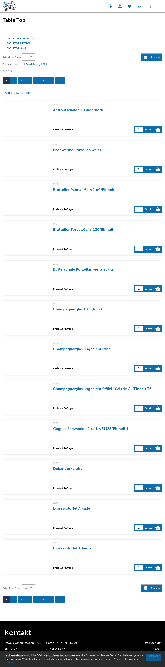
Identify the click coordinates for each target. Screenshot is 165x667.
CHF (44, 64)
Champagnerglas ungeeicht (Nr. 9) (83, 349)
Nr (22, 64)
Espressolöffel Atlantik (72, 548)
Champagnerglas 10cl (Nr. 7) (77, 309)
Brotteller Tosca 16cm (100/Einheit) (84, 229)
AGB (158, 649)
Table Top (23, 93)
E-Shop (8, 93)
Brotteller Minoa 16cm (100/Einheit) (84, 189)
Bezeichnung (33, 64)
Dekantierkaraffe (68, 468)
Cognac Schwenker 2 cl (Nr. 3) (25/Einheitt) (90, 428)
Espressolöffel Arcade (71, 508)
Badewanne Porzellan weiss (77, 150)
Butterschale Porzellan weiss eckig (83, 269)
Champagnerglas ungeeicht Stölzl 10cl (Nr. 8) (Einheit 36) (103, 389)
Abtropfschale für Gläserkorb (78, 110)
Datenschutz (152, 643)
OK (153, 657)
